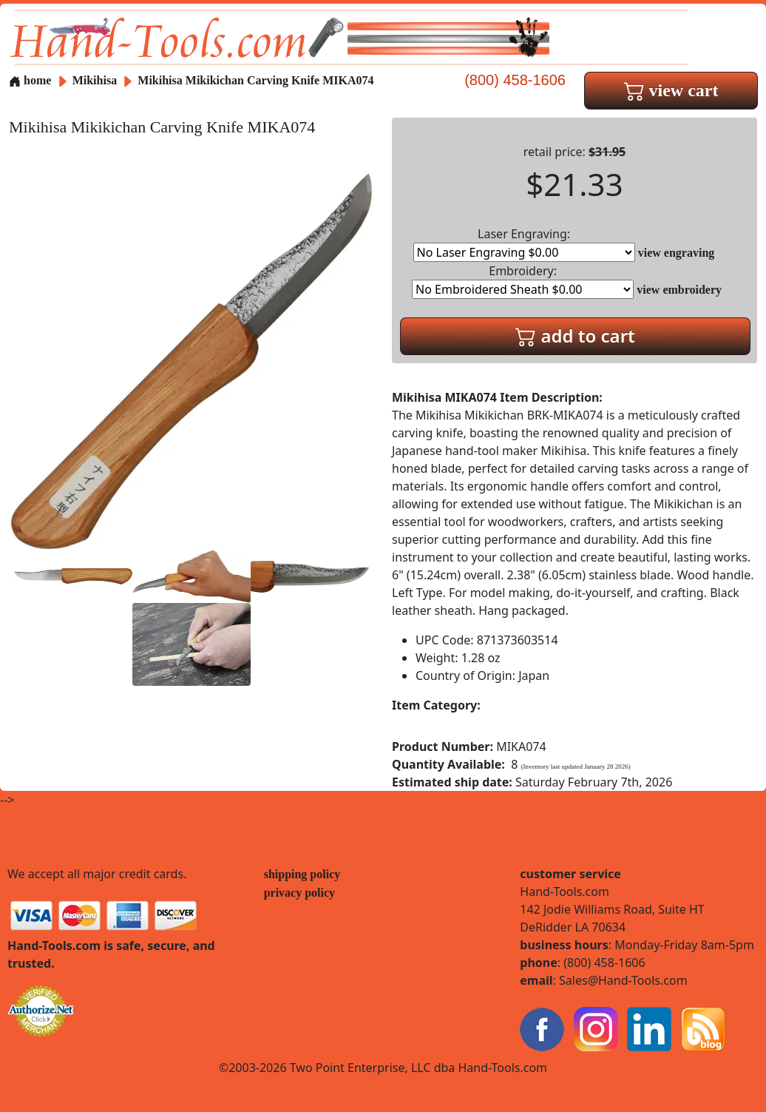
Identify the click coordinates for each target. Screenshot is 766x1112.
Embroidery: (523, 281)
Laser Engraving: (524, 244)
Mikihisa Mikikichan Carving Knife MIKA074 (255, 80)
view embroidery (679, 289)
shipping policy (302, 874)
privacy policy (299, 892)
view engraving (676, 252)
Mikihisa (96, 80)
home (30, 80)
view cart (671, 90)
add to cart (575, 335)
